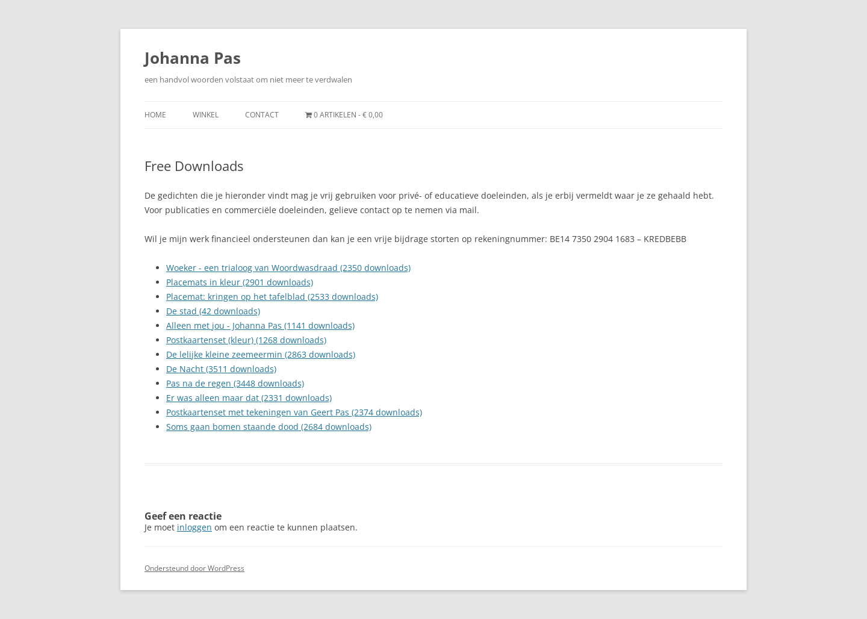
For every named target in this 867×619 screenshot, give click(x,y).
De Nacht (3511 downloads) (221, 369)
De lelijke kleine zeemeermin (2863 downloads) (260, 354)
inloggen (194, 527)
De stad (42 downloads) (213, 311)
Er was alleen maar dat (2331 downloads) (249, 397)
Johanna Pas (192, 58)
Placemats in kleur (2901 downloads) (239, 282)
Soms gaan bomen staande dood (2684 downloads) (268, 426)
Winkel (206, 115)
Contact (262, 115)
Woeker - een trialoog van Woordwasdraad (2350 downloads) (288, 267)
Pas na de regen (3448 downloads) (235, 383)
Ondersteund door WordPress (194, 568)
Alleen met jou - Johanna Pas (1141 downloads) (260, 325)
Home (155, 115)
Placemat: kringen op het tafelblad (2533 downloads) (272, 296)
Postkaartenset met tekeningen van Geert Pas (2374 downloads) (294, 412)
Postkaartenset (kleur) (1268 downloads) (246, 340)
